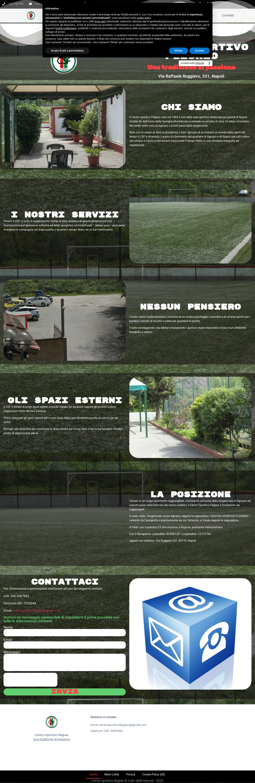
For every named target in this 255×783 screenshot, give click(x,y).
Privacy (130, 774)
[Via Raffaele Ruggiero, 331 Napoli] (205, 737)
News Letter (111, 774)
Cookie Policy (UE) (153, 774)
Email (8, 639)
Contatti (228, 12)
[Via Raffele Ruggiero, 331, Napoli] (65, 518)
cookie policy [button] (144, 17)
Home (93, 774)
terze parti (100, 21)
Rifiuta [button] (178, 50)
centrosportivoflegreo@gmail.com (37, 610)
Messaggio (12, 652)
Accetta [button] (199, 50)
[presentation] (30, 680)
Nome (8, 627)
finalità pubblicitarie (65, 28)
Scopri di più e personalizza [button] (67, 50)
